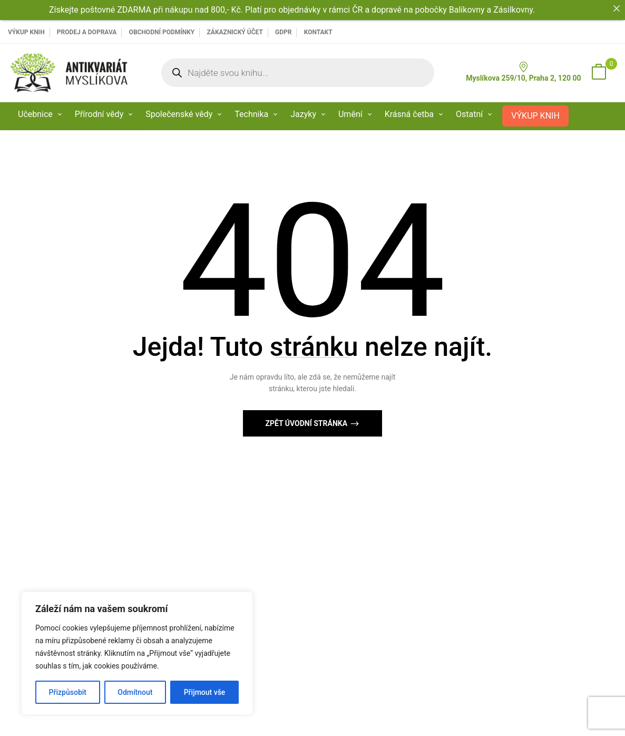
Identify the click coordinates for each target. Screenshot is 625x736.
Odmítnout (135, 692)
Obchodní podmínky (162, 32)
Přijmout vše (205, 692)
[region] (137, 653)
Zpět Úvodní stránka (307, 423)
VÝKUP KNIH (26, 32)
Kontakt (318, 32)
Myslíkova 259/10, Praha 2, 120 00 (523, 72)
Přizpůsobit (67, 692)
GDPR (283, 32)
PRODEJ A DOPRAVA (87, 32)
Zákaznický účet (234, 32)
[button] (599, 73)
